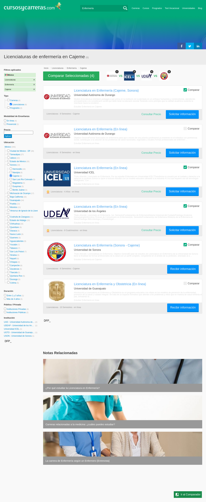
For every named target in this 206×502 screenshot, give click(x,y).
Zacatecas (14, 269)
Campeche (15, 265)
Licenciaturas (18, 104)
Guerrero (14, 238)
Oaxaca (13, 231)
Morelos (13, 207)
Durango (14, 279)
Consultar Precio (151, 114)
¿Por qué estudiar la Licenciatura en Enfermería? (73, 388)
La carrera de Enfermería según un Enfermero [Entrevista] (78, 460)
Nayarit (13, 258)
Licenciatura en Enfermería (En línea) (100, 129)
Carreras (136, 8)
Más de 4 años (13, 299)
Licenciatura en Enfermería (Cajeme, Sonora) (106, 90)
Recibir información (183, 269)
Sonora (13, 165)
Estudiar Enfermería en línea (86, 143)
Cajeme (16, 176)
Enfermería (71, 68)
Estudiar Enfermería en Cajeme (88, 107)
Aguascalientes (16, 241)
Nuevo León (15, 234)
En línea (11, 121)
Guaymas (17, 186)
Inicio (46, 68)
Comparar (191, 89)
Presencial (12, 124)
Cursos (146, 8)
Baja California (16, 197)
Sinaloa (13, 255)
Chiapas (13, 262)
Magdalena (17, 183)
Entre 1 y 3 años (14, 295)
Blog (200, 8)
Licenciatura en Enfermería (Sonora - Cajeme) (107, 245)
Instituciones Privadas (18, 309)
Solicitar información (182, 114)
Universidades (188, 8)
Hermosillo (17, 169)
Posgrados (157, 8)
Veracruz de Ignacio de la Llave (24, 211)
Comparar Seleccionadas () (71, 76)
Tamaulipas (15, 154)
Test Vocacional (172, 8)
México (8, 147)
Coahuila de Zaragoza (20, 217)
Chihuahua (15, 224)
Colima (13, 283)
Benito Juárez (19, 190)
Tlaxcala (14, 272)
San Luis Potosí (17, 251)
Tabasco (14, 248)
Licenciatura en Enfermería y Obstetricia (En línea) (110, 284)
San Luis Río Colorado (23, 179)
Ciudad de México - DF (20, 151)
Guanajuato (15, 200)
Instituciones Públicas (17, 312)
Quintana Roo (16, 276)
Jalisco (13, 158)
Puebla (13, 204)
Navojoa (16, 172)
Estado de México (18, 161)
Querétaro (14, 227)
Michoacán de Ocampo (20, 193)
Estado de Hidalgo (18, 220)
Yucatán (13, 244)
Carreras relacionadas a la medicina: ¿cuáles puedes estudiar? (80, 424)
